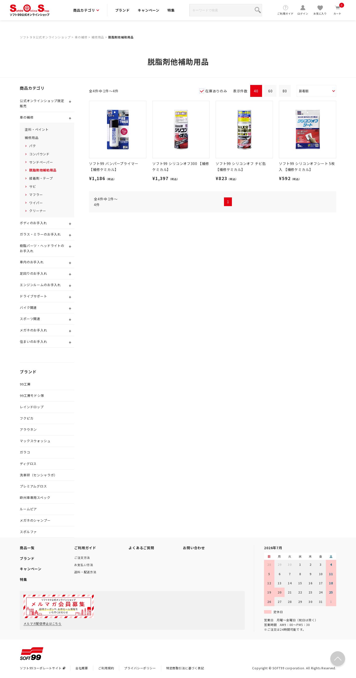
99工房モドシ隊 (32, 395)
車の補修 (81, 37)
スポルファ (28, 531)
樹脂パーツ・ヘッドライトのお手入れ (42, 248)
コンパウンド (39, 154)
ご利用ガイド (285, 10)
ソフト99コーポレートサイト (42, 668)
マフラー (36, 194)
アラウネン (28, 429)
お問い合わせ (194, 547)
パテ (32, 145)
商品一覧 (27, 547)
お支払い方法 (83, 565)
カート (337, 10)
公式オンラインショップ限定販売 (42, 103)
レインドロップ (32, 407)
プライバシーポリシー (140, 668)
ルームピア (28, 509)
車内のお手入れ (32, 262)
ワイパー (36, 202)
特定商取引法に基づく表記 (185, 668)
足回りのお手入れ (33, 273)
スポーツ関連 (30, 318)
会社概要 (81, 668)
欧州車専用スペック (35, 497)
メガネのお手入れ (33, 330)
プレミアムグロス (33, 486)
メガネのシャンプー (35, 520)
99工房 (25, 384)
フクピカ (26, 418)
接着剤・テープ (41, 178)
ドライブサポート (33, 296)
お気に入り (320, 10)
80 (285, 90)
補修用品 (97, 37)
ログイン (303, 10)
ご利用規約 (106, 668)
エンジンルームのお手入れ (40, 284)
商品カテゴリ (86, 10)
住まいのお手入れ (33, 341)
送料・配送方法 (85, 572)
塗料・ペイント (37, 129)
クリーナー (37, 210)
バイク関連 (28, 307)
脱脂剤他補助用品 (121, 37)
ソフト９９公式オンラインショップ (45, 37)
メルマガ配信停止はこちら (42, 623)
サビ (32, 186)
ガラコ (25, 452)
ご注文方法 (82, 557)
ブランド (122, 10)
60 (270, 90)
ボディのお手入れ (33, 222)
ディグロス (28, 463)
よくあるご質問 (141, 547)
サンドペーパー (41, 162)
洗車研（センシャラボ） (38, 475)
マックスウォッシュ (35, 440)
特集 (171, 10)
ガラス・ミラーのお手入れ (40, 234)
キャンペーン (148, 10)
